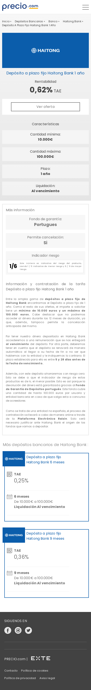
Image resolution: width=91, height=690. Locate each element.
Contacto (11, 670)
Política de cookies (34, 670)
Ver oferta (45, 106)
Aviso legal (47, 678)
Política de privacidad (20, 678)
